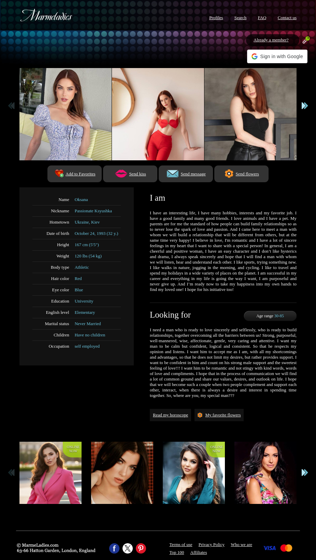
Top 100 (177, 552)
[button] (277, 56)
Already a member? (271, 39)
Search (240, 17)
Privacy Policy (212, 544)
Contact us (287, 17)
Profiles (216, 17)
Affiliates (198, 552)
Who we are (241, 544)
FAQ (262, 17)
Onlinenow (73, 449)
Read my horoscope (170, 414)
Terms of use (181, 544)
